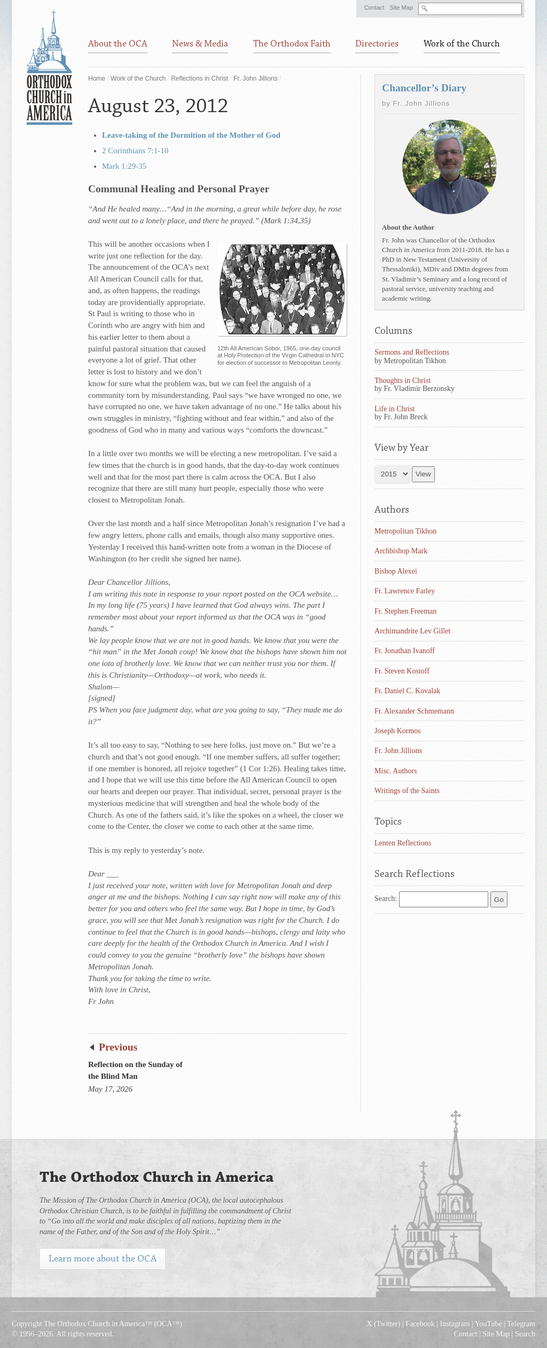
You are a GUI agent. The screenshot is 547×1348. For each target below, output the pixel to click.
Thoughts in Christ (402, 381)
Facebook (419, 1324)
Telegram (521, 1324)
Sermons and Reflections (411, 352)
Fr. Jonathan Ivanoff (404, 651)
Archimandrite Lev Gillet (412, 631)
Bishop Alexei (395, 571)
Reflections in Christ (199, 78)
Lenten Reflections (402, 843)
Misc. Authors (395, 771)
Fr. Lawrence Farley (404, 591)
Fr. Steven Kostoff (401, 671)
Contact (374, 7)
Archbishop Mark (400, 551)
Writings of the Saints (407, 791)
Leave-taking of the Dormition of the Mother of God (191, 135)
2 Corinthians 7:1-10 (135, 150)
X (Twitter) (383, 1324)
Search (525, 1334)
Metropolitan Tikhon (405, 531)
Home (96, 78)
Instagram (455, 1324)
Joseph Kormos (397, 731)
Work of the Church (138, 78)
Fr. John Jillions (255, 78)
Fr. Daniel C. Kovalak (407, 691)
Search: (385, 899)
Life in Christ (394, 409)
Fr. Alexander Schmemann (414, 711)
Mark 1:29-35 (124, 166)
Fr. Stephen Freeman (405, 611)
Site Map (401, 7)
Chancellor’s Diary (424, 87)
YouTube (488, 1324)
